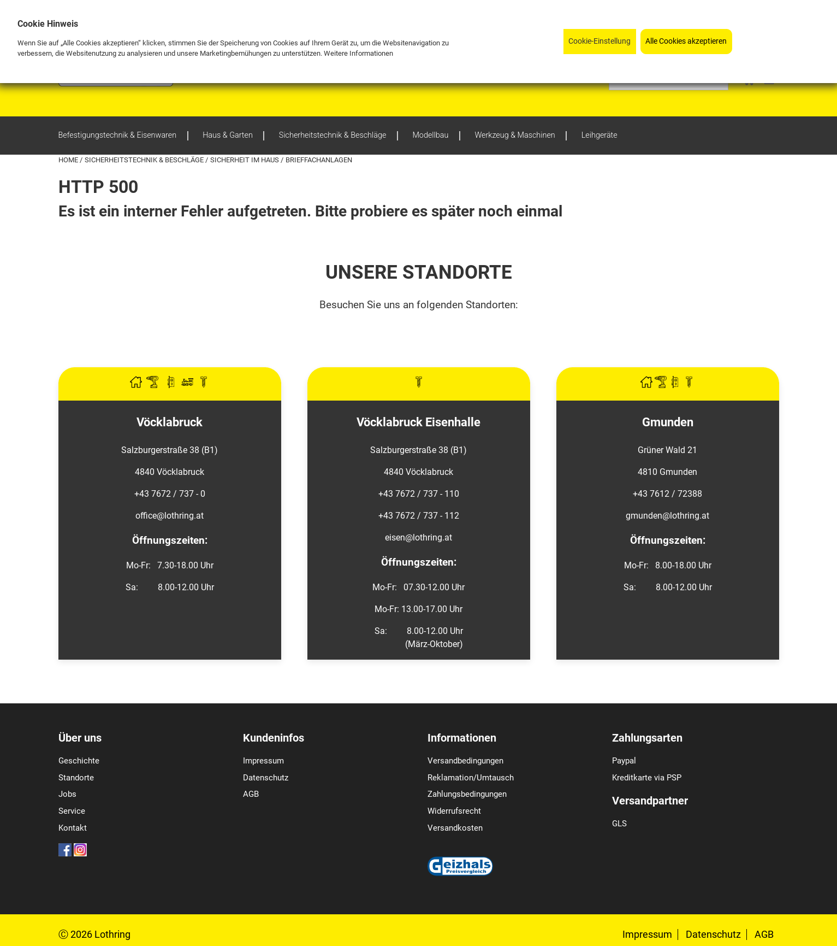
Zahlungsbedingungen (467, 794)
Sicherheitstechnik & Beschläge (145, 160)
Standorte (76, 778)
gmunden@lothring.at (667, 515)
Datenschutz (265, 778)
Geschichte (78, 761)
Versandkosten (455, 828)
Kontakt (72, 828)
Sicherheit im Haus (245, 160)
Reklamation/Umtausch (471, 778)
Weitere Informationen (358, 53)
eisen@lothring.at (418, 537)
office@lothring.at (169, 515)
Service (71, 811)
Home (69, 160)
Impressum (263, 761)
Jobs (67, 794)
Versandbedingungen (465, 761)
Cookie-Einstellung (599, 41)
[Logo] (115, 83)
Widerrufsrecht (454, 811)
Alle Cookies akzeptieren (686, 41)
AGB (251, 794)
